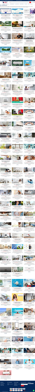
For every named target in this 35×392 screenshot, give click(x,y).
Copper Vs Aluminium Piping (29, 353)
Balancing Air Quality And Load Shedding (6, 273)
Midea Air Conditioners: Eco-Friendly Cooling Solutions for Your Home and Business (17, 15)
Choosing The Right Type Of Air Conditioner (17, 331)
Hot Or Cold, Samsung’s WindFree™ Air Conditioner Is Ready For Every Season (17, 104)
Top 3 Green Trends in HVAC (5, 261)
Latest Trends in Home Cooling (6, 343)
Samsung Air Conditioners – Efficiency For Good (17, 173)
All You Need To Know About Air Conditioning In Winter (17, 239)
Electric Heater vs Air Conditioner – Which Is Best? (17, 273)
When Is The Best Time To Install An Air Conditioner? (29, 78)
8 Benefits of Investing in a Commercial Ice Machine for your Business (17, 40)
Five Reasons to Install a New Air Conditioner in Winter (17, 302)
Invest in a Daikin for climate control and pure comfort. (29, 303)
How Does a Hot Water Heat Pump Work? (17, 79)
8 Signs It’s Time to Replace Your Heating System (29, 206)
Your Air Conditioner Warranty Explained (29, 115)
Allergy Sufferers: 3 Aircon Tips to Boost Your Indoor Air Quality (29, 217)
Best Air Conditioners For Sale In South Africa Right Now (17, 138)
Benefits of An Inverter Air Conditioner (29, 91)
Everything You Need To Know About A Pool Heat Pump (29, 262)
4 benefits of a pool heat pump (17, 353)
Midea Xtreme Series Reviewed (17, 127)
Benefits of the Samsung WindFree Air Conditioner (29, 67)
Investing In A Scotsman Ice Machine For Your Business (6, 227)
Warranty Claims (2, 385)
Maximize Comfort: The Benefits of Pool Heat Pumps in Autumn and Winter (17, 28)
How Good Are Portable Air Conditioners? (5, 184)
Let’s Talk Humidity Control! (17, 195)
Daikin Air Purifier (17, 53)
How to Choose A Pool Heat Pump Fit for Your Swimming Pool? (17, 288)
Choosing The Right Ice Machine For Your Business (17, 217)
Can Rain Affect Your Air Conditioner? (29, 138)
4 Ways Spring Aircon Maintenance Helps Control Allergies (17, 206)
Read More (29, 18)
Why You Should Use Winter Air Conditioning (6, 330)
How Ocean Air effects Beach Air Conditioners (5, 317)
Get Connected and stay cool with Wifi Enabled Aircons (6, 207)
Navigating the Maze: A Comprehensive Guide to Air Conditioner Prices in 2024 (29, 41)
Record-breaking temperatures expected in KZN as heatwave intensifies (5, 161)
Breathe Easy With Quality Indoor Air (17, 261)
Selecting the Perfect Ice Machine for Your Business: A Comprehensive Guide (5, 40)
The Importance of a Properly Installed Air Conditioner (6, 173)
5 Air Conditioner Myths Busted (6, 287)
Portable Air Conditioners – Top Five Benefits (29, 104)
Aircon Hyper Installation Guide (29, 184)
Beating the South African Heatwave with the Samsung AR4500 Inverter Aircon (6, 15)
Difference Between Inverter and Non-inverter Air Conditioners (29, 53)
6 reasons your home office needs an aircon (29, 365)
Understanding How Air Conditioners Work (6, 196)
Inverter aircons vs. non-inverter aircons (17, 365)
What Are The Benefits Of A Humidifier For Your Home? (6, 250)
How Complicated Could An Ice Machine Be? (29, 161)
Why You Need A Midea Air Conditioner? (17, 184)
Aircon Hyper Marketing (4, 16)
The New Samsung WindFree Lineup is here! (6, 365)
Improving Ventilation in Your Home (29, 342)
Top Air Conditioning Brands (17, 228)
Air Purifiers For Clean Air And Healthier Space (29, 173)
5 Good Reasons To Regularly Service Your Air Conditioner (17, 342)
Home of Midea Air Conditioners (5, 238)
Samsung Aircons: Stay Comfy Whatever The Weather (6, 127)
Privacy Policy (15, 383)
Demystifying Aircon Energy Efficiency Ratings (6, 27)
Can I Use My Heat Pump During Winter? (17, 116)
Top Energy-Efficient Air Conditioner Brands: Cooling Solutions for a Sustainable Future (5, 54)
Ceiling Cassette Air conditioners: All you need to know (29, 196)
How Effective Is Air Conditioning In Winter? (29, 268)
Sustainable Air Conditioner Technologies (5, 91)
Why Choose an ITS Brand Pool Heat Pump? (17, 317)
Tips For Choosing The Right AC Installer (29, 288)
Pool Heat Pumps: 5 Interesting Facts (29, 228)
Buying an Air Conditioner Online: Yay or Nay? (29, 239)
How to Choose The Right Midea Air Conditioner (5, 104)
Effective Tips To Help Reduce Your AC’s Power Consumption (5, 138)
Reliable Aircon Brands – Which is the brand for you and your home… (17, 91)
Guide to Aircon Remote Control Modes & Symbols (29, 250)
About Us (8, 383)
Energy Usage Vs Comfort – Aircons (17, 160)
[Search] (30, 2)
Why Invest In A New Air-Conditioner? (29, 331)
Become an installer (3, 383)
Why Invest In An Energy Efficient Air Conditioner (17, 67)
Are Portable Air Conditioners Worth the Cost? (29, 316)
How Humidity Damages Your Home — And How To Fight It (17, 150)
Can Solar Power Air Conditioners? (5, 149)
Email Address (22, 383)
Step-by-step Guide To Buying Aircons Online (6, 354)
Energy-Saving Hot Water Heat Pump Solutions (6, 116)
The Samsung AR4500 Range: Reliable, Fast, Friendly (29, 15)
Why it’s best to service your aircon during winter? (5, 302)
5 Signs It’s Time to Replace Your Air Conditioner (29, 28)
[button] (17, 387)
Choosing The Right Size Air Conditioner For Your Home (5, 79)
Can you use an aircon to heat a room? (5, 376)
